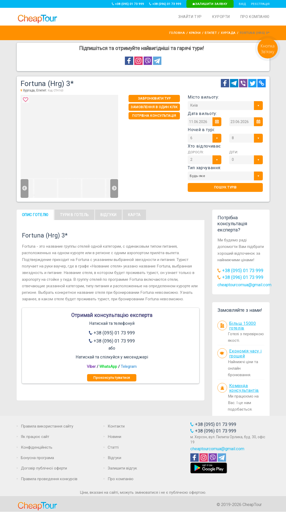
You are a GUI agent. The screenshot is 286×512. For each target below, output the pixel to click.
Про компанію (255, 17)
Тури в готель (74, 215)
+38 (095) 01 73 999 (128, 4)
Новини (114, 436)
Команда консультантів (244, 388)
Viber (91, 366)
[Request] (267, 60)
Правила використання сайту (47, 426)
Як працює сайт (35, 436)
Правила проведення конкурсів (49, 479)
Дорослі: (196, 152)
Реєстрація (260, 4)
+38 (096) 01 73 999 (165, 4)
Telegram (129, 366)
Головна (177, 33)
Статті (113, 447)
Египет (211, 33)
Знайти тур (190, 17)
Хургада (228, 33)
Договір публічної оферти (44, 468)
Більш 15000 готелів (242, 326)
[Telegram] (234, 83)
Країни (194, 33)
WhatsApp (108, 366)
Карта (134, 215)
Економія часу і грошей (245, 353)
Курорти (221, 17)
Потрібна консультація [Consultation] (154, 116)
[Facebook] (225, 83)
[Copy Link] (261, 83)
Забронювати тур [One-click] (154, 98)
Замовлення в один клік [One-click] (154, 107)
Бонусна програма (37, 457)
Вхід (242, 4)
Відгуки (108, 215)
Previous (24, 188)
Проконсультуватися (111, 378)
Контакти (116, 426)
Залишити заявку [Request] (210, 4)
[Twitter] (252, 83)
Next (114, 188)
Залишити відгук (122, 468)
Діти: (233, 152)
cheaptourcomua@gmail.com (244, 284)
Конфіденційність (36, 447)
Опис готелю (35, 215)
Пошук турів (225, 187)
